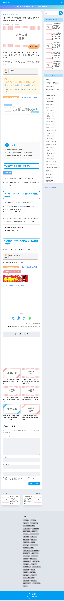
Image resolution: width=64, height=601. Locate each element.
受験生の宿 (50, 87)
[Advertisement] (21, 127)
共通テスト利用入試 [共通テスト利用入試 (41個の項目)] (28, 548)
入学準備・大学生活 (53, 84)
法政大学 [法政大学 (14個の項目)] (33, 572)
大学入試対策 (51, 96)
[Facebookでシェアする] (18, 319)
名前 (5, 457)
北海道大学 (51, 120)
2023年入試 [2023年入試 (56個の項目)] (35, 529)
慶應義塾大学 (51, 131)
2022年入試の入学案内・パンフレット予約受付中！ (32, 6)
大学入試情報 (36, 324)
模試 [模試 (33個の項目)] (33, 570)
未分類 (49, 176)
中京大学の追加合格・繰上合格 (15, 149)
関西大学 (50, 160)
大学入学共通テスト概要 (53, 92)
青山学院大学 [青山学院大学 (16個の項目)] (36, 583)
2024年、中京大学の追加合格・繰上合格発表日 (19, 153)
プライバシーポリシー (31, 597)
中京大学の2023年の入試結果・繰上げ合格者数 (19, 156)
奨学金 (49, 172)
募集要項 (7, 173)
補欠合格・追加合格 (34, 326)
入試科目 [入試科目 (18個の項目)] (26, 545)
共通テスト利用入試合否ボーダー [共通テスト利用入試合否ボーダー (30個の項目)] (31, 551)
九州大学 (50, 114)
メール (6, 464)
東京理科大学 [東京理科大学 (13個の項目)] (36, 567)
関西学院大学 (51, 163)
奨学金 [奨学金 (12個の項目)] (25, 559)
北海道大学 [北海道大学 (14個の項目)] (26, 553)
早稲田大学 (51, 134)
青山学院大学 (51, 166)
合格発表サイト (20, 207)
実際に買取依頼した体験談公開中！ (15, 286)
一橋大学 (50, 106)
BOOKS (50, 100)
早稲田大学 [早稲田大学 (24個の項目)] (36, 561)
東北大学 (50, 149)
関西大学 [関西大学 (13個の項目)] (33, 581)
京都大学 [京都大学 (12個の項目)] (26, 542)
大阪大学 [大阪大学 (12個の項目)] (34, 556)
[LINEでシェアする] (30, 319)
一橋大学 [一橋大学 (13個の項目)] (26, 537)
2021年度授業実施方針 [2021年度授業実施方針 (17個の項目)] (29, 526)
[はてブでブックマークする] (24, 319)
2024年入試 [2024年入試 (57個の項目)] (26, 531)
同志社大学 (51, 123)
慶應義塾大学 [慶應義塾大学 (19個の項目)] (27, 561)
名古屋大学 (51, 126)
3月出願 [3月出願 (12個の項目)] (25, 523)
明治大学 (50, 137)
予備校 (49, 80)
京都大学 (50, 117)
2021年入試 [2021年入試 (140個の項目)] (34, 523)
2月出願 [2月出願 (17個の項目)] (33, 520)
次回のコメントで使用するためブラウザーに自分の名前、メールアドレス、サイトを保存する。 (22, 479)
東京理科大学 (51, 146)
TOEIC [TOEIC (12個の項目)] (25, 534)
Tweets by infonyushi (50, 189)
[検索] (61, 13)
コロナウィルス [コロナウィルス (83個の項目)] (34, 534)
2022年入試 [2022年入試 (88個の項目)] (26, 529)
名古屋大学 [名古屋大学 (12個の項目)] (26, 556)
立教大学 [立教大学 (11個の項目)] (26, 575)
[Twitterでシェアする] (13, 319)
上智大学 (50, 109)
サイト (5, 471)
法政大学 (50, 151)
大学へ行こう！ (8, 2)
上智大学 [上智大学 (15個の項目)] (33, 537)
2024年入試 (16, 326)
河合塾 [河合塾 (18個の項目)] (25, 572)
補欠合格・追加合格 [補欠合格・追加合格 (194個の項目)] (28, 578)
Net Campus (21, 183)
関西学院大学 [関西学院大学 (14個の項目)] (27, 583)
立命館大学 (51, 154)
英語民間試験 (51, 182)
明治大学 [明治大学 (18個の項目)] (26, 564)
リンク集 (59, 2)
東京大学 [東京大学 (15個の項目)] (33, 564)
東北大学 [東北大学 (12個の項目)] (26, 570)
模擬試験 (49, 179)
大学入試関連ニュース (53, 169)
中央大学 (50, 112)
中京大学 (24, 326)
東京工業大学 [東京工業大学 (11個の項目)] (27, 567)
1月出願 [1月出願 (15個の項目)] (25, 520)
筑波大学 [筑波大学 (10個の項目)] (33, 575)
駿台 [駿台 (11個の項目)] (25, 586)
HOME (32, 594)
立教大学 (50, 157)
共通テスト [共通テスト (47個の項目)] (34, 545)
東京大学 (50, 140)
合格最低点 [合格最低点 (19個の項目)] (35, 553)
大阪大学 (50, 129)
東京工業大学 (51, 143)
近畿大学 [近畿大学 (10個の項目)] (26, 581)
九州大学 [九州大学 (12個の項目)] (33, 540)
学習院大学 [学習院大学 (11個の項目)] (33, 559)
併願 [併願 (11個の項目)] (33, 542)
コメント (6, 436)
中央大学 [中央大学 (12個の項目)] (26, 540)
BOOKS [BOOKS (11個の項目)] (34, 531)
